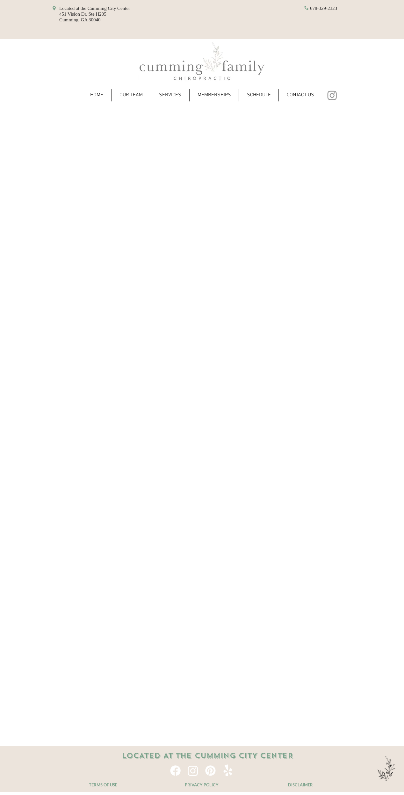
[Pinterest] (210, 770)
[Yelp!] (228, 770)
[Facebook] (175, 770)
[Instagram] (332, 95)
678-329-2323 (323, 8)
